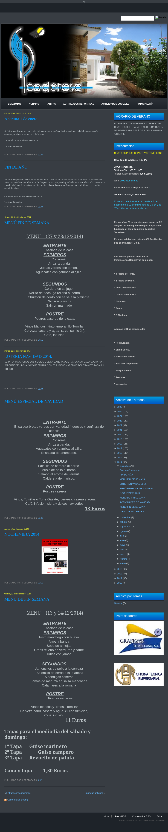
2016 (119, 453)
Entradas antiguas (94, 793)
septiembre (125, 526)
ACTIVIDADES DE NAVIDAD (135, 502)
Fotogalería (145, 103)
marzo (123, 554)
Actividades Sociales (115, 103)
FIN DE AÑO (15, 167)
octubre (123, 522)
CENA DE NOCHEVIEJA (132, 511)
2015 (119, 457)
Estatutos (15, 103)
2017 (119, 448)
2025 (119, 411)
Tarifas (51, 103)
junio (122, 540)
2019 (119, 439)
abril (122, 549)
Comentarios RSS (141, 816)
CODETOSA (140, 820)
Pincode (160, 820)
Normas (34, 103)
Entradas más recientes (18, 793)
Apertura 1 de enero (20, 118)
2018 (119, 443)
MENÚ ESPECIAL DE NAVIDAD (33, 401)
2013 (119, 569)
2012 (119, 573)
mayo (122, 545)
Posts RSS (120, 816)
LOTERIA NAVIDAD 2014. (28, 356)
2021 (119, 430)
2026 (119, 407)
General (118, 603)
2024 (119, 416)
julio (122, 535)
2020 (119, 434)
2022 (119, 425)
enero (123, 563)
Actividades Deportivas (78, 103)
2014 (119, 462)
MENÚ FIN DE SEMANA (26, 222)
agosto (123, 531)
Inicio (106, 816)
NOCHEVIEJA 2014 (21, 534)
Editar (160, 816)
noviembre (125, 517)
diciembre (125, 466)
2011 (119, 578)
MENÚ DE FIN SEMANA (26, 599)
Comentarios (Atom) (17, 799)
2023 (119, 420)
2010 (119, 583)
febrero (123, 558)
